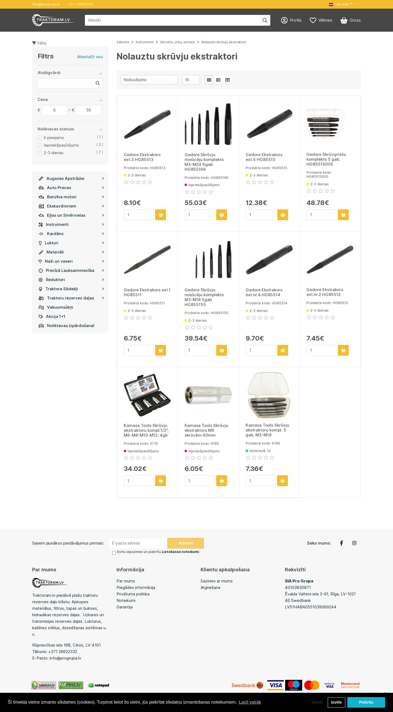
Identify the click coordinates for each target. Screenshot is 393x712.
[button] (341, 4)
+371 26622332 (80, 4)
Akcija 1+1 (52, 316)
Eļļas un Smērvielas (71, 215)
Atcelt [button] (317, 702)
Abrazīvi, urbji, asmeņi (177, 42)
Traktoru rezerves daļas (71, 298)
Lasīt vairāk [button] (250, 702)
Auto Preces (71, 187)
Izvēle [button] (336, 702)
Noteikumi (125, 600)
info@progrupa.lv (46, 4)
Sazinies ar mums (217, 581)
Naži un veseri (71, 261)
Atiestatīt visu (90, 56)
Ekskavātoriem (71, 206)
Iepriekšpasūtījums (61, 145)
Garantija (124, 606)
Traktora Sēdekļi (71, 288)
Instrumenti (71, 224)
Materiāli (71, 252)
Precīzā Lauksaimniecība (71, 270)
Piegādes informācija (135, 587)
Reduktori (71, 279)
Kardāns (71, 233)
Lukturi (71, 242)
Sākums (122, 42)
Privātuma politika (132, 593)
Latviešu (339, 4)
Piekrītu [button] (366, 702)
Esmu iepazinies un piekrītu (158, 552)
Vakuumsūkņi (56, 307)
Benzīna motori (71, 196)
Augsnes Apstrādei (71, 178)
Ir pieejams (54, 137)
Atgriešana (210, 587)
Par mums (125, 581)
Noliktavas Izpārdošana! (66, 325)
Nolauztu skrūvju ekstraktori (223, 42)
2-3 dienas (54, 152)
